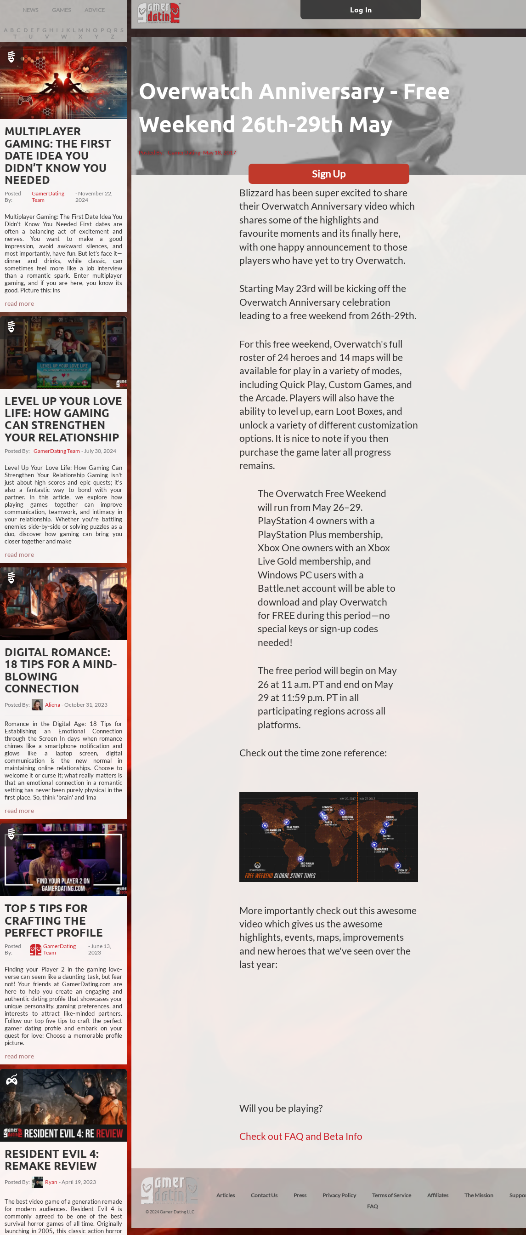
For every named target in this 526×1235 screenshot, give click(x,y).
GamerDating (184, 152)
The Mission (478, 1195)
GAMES (61, 9)
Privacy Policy (339, 1195)
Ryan (51, 1182)
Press (300, 1195)
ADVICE (95, 9)
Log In (361, 9)
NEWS (30, 9)
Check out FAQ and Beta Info (300, 1136)
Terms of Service (391, 1195)
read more (19, 303)
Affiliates (437, 1195)
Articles (225, 1195)
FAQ (372, 1206)
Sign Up (328, 173)
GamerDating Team (48, 196)
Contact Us (264, 1195)
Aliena (52, 705)
